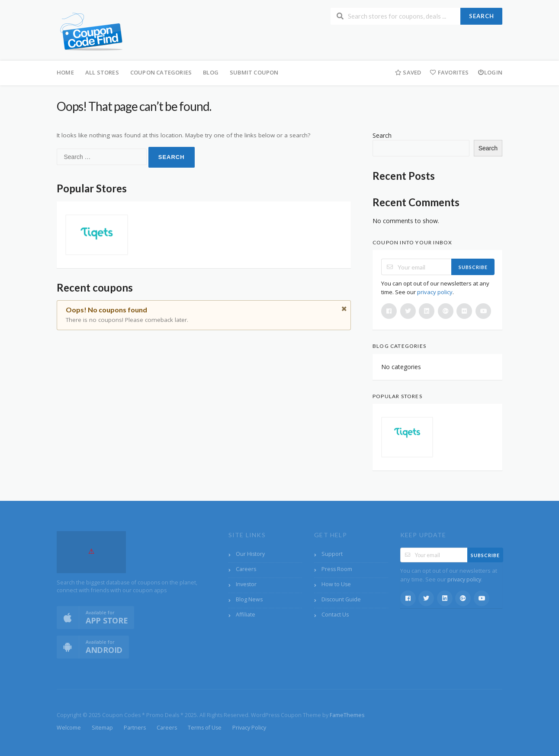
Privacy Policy (249, 727)
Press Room (336, 569)
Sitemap (102, 727)
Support (332, 554)
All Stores (102, 72)
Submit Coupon (254, 72)
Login (490, 72)
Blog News (249, 599)
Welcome (69, 727)
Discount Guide (341, 599)
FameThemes (347, 715)
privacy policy (435, 292)
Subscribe (473, 267)
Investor (246, 584)
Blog (210, 72)
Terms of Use (205, 727)
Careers (246, 569)
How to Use (336, 584)
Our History (250, 554)
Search (481, 16)
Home (65, 72)
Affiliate (245, 614)
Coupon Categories (161, 72)
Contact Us (335, 614)
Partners (135, 727)
